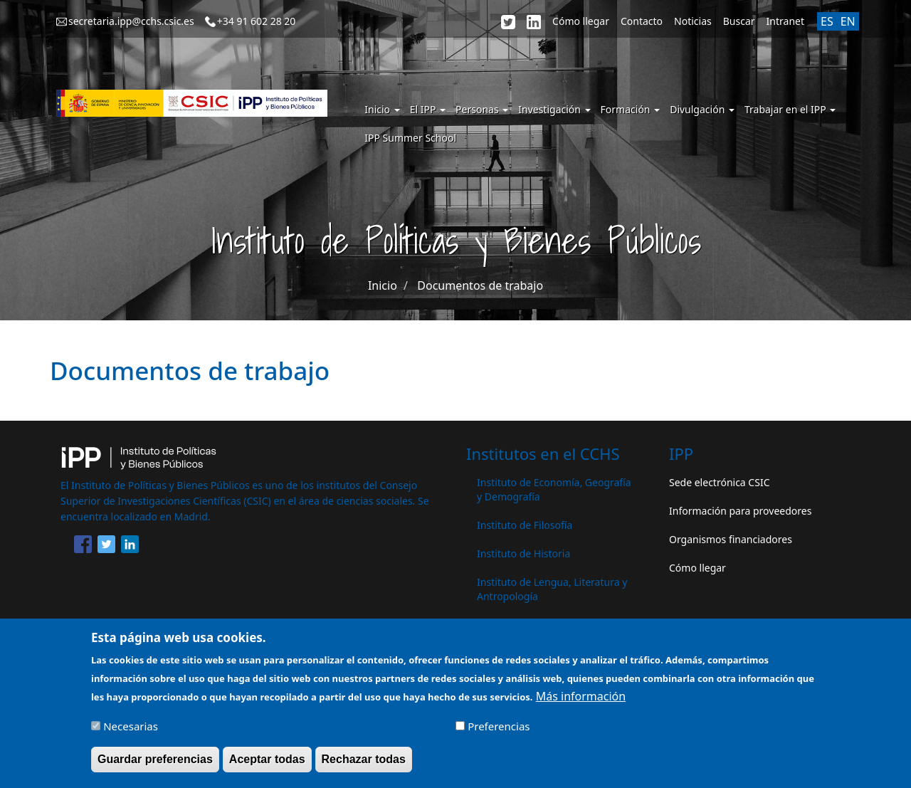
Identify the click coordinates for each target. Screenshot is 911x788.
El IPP (428, 109)
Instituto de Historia (523, 553)
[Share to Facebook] (83, 546)
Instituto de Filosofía (524, 525)
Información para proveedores (740, 511)
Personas (482, 109)
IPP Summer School (410, 138)
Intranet (785, 21)
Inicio (381, 109)
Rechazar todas (364, 766)
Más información (581, 702)
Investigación (554, 109)
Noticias (693, 21)
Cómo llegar (580, 21)
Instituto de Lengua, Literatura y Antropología (552, 589)
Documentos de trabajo (480, 285)
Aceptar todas (267, 766)
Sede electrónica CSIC (719, 482)
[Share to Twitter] (106, 546)
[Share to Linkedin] (130, 546)
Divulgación (702, 109)
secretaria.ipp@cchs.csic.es (131, 21)
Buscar (739, 21)
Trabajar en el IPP (790, 109)
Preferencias (499, 732)
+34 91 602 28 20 (256, 21)
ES (827, 21)
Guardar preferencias (155, 766)
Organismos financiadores (730, 539)
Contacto (642, 21)
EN (848, 21)
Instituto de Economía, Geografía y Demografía (554, 489)
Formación (630, 109)
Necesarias (130, 732)
